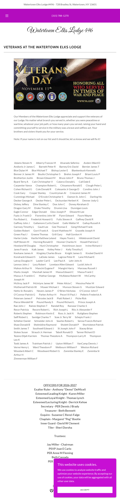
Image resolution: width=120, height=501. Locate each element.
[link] (60, 31)
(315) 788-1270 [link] (60, 15)
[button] (8, 16)
